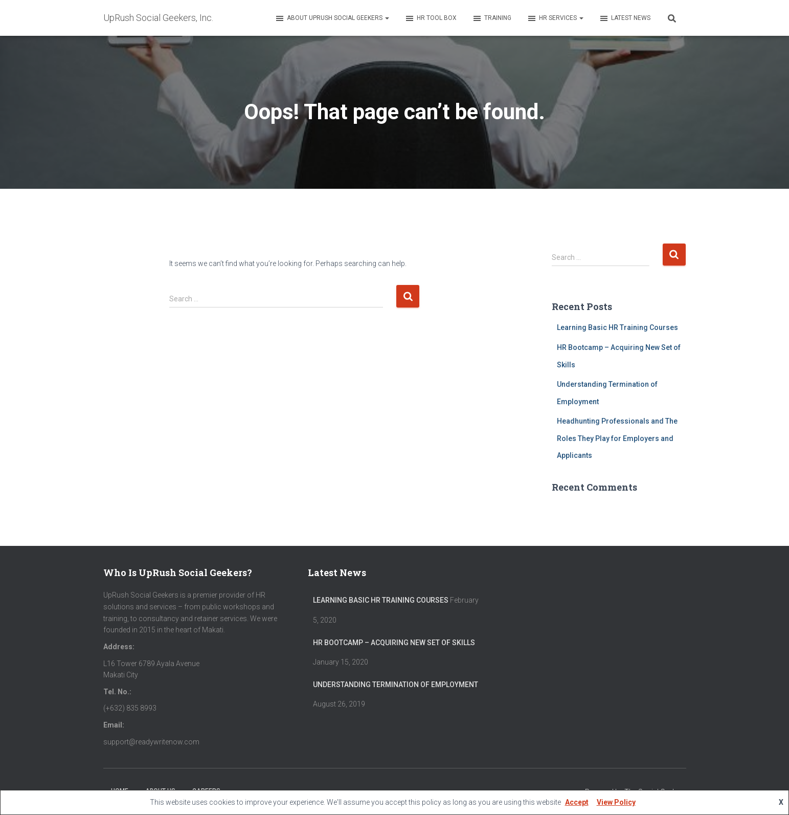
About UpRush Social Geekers (332, 18)
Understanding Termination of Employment (395, 684)
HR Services (555, 18)
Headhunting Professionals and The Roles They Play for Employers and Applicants (617, 438)
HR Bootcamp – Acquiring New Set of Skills (394, 642)
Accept (577, 802)
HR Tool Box (430, 18)
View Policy (616, 802)
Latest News (624, 18)
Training (491, 18)
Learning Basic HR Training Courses (617, 327)
